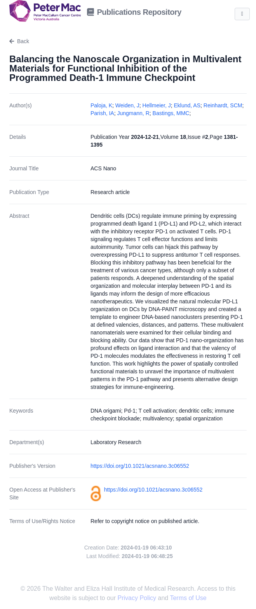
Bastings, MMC (171, 113)
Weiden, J (127, 105)
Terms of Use (188, 598)
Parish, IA (102, 113)
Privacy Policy (138, 598)
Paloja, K (101, 105)
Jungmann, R (133, 113)
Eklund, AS (187, 105)
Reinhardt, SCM (223, 105)
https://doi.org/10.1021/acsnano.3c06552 (140, 466)
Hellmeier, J (157, 105)
